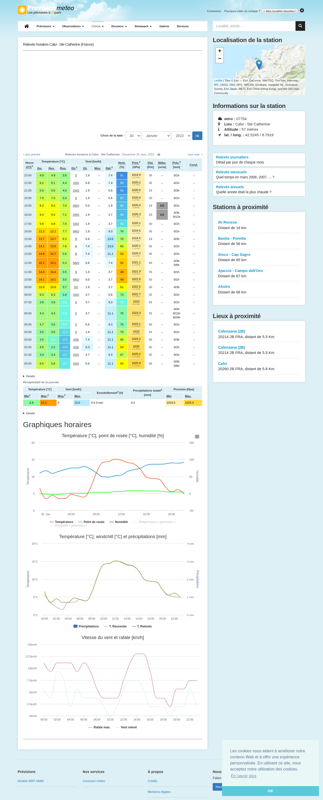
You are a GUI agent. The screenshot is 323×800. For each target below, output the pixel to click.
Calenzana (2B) (259, 334)
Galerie (164, 26)
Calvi (259, 366)
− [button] (219, 59)
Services (183, 26)
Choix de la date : (113, 135)
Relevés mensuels (259, 175)
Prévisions (46, 26)
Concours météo (94, 781)
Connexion (214, 11)
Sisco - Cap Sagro (259, 257)
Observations (73, 26)
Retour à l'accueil (47, 10)
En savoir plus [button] (243, 776)
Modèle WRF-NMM (31, 781)
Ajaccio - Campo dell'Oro (259, 273)
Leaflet (218, 80)
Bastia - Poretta (259, 241)
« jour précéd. (32, 154)
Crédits (152, 781)
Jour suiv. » (195, 154)
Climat (98, 26)
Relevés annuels (259, 190)
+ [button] (219, 51)
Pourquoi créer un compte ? (242, 11)
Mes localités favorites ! (280, 11)
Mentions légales (159, 792)
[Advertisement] (112, 91)
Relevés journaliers (259, 160)
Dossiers (119, 26)
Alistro (259, 289)
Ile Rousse (259, 225)
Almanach (143, 26)
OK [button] (270, 791)
